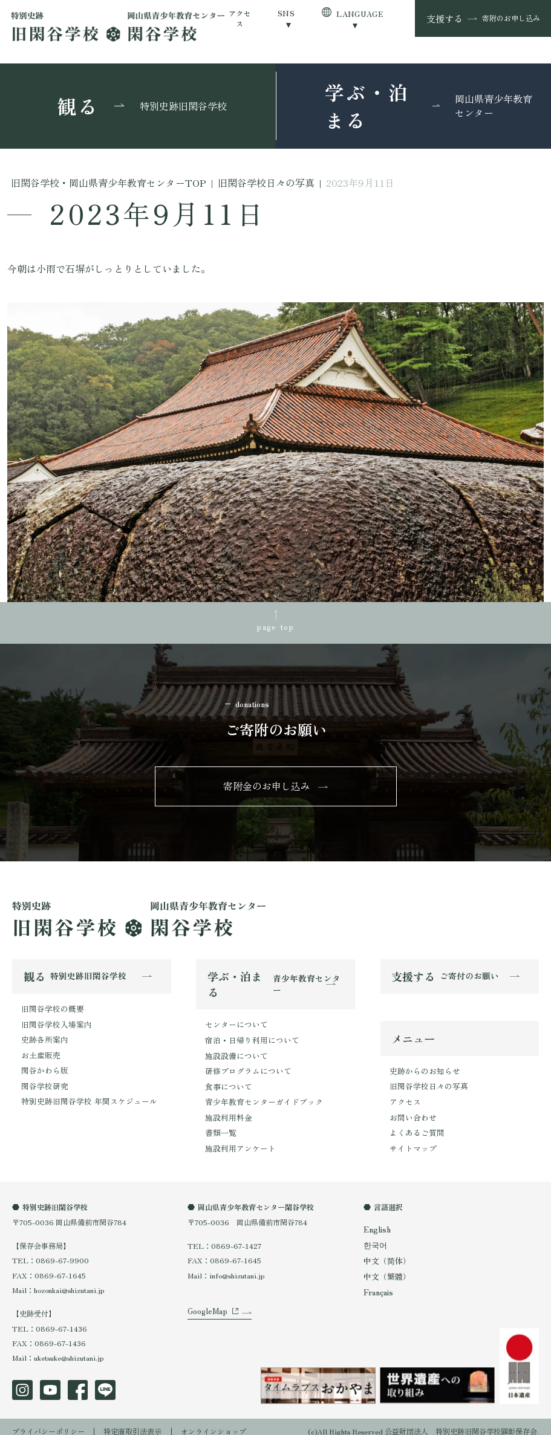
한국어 (374, 1237)
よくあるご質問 (415, 1126)
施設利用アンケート (237, 1139)
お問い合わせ (411, 1112)
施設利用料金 (227, 1110)
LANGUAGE (359, 13)
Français (378, 1283)
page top (275, 625)
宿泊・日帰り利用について (248, 1036)
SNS (286, 13)
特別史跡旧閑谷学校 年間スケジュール (83, 1094)
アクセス (240, 18)
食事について (227, 1080)
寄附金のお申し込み (267, 784)
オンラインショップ (213, 1422)
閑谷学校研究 (43, 1079)
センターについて (234, 1022)
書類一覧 (219, 1124)
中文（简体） (385, 1252)
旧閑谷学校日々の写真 (426, 1082)
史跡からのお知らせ (422, 1068)
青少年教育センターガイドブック (259, 1095)
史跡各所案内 (43, 1035)
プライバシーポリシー (48, 1422)
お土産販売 (39, 1050)
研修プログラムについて (245, 1066)
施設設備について (234, 1051)
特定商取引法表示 (132, 1422)
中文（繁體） (385, 1267)
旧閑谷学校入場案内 (53, 1021)
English (377, 1222)
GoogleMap (205, 1310)
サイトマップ (411, 1141)
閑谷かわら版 (43, 1065)
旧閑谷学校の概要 (50, 1006)
